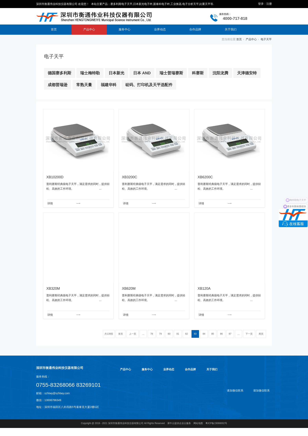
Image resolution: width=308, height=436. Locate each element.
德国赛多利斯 (59, 73)
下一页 (249, 333)
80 (169, 333)
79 (160, 333)
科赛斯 (198, 73)
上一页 (132, 333)
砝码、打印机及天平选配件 (148, 85)
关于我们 (230, 29)
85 (212, 333)
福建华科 (108, 85)
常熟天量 (84, 85)
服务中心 (124, 29)
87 (230, 333)
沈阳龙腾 (220, 73)
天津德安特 (247, 73)
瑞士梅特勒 (90, 73)
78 (151, 333)
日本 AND (142, 73)
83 (195, 333)
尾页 (261, 333)
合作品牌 (195, 29)
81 (177, 333)
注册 (269, 3)
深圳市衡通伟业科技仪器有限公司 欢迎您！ (62, 3)
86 (221, 333)
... (143, 333)
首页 (54, 29)
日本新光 (116, 73)
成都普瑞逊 (57, 85)
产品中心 (89, 29)
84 (204, 333)
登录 (261, 3)
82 (186, 333)
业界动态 (160, 29)
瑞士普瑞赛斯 (171, 73)
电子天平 (266, 39)
